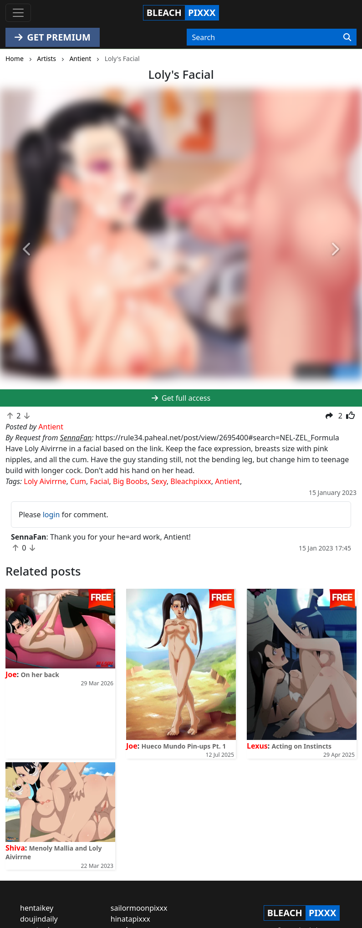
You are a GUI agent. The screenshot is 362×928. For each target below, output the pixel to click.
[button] (27, 249)
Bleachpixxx (190, 481)
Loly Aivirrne (45, 481)
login (51, 515)
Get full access (181, 398)
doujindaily (39, 919)
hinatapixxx (130, 919)
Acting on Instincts (301, 746)
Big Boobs (130, 481)
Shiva (15, 848)
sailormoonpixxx (139, 908)
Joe (11, 674)
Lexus (257, 746)
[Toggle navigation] (18, 13)
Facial (99, 481)
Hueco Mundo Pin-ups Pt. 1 (184, 746)
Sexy (158, 481)
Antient (227, 481)
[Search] (347, 37)
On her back (40, 674)
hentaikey (36, 908)
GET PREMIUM (53, 37)
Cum (78, 481)
